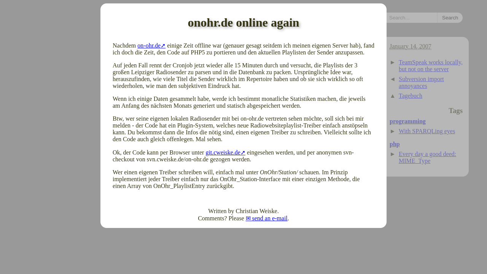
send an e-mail (270, 218)
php (395, 144)
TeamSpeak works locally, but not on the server (431, 65)
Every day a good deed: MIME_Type (427, 157)
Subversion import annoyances (421, 82)
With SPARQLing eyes (427, 131)
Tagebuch (410, 95)
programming (408, 121)
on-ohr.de (149, 45)
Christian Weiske (256, 211)
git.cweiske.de (222, 152)
